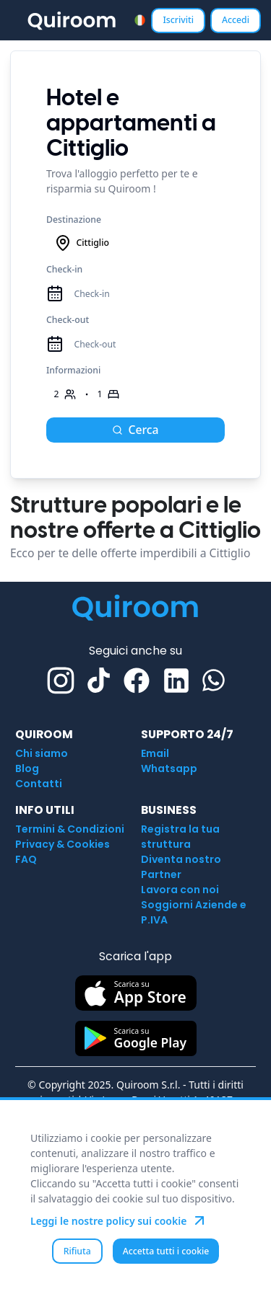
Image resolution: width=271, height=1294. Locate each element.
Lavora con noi (180, 889)
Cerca (135, 430)
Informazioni (73, 370)
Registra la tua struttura (180, 836)
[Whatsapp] (213, 680)
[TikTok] (98, 680)
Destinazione (73, 219)
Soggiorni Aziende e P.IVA (193, 912)
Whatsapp (169, 768)
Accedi (235, 20)
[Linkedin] (176, 680)
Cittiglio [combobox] (81, 243)
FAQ (26, 859)
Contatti (38, 783)
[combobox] (140, 20)
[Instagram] (61, 680)
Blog (27, 768)
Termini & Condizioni (69, 829)
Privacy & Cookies (62, 844)
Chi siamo (41, 753)
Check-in (64, 269)
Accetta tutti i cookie (166, 1251)
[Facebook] (136, 680)
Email (155, 753)
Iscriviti (178, 20)
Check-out (67, 320)
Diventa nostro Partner (181, 867)
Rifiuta (77, 1251)
